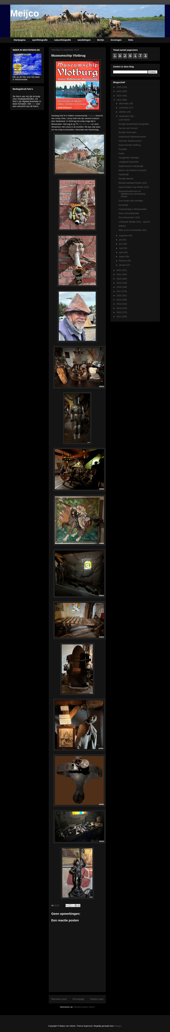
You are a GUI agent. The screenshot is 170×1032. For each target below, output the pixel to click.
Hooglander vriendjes (129, 157)
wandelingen (84, 40)
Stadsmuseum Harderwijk (131, 166)
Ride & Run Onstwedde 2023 (133, 230)
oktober (123, 112)
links (130, 40)
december (124, 103)
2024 (119, 95)
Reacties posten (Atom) (84, 1007)
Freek (121, 153)
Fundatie (123, 149)
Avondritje (123, 205)
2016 (119, 295)
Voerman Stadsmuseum (130, 141)
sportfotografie (40, 40)
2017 (119, 291)
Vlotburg (91, 115)
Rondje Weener (126, 178)
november (124, 107)
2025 (119, 91)
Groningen (116, 40)
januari (122, 265)
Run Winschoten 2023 (129, 217)
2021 (119, 274)
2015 (119, 299)
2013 (119, 308)
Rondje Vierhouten (127, 132)
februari (123, 260)
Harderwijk (124, 174)
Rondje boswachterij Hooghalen (134, 124)
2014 (119, 304)
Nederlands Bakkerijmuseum (132, 136)
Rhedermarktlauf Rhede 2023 (133, 183)
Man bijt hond (85, 124)
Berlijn (100, 40)
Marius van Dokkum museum (133, 170)
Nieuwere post (59, 999)
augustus (123, 235)
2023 (119, 100)
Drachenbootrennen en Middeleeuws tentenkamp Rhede (132, 194)
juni (121, 244)
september (124, 116)
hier (33, 104)
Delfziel (122, 226)
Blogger (117, 1026)
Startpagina (20, 40)
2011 (119, 316)
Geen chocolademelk (129, 213)
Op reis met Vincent (128, 128)
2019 (119, 283)
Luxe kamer (124, 119)
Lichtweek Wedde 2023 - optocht (134, 222)
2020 (119, 278)
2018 (119, 287)
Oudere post (96, 999)
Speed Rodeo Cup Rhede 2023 (134, 187)
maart (122, 256)
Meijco (24, 13)
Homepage (78, 999)
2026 (119, 87)
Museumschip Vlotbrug (129, 145)
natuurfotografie (62, 40)
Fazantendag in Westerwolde (133, 209)
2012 (119, 312)
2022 (119, 270)
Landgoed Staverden (129, 162)
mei (121, 248)
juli (120, 239)
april (121, 252)
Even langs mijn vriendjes (131, 200)
